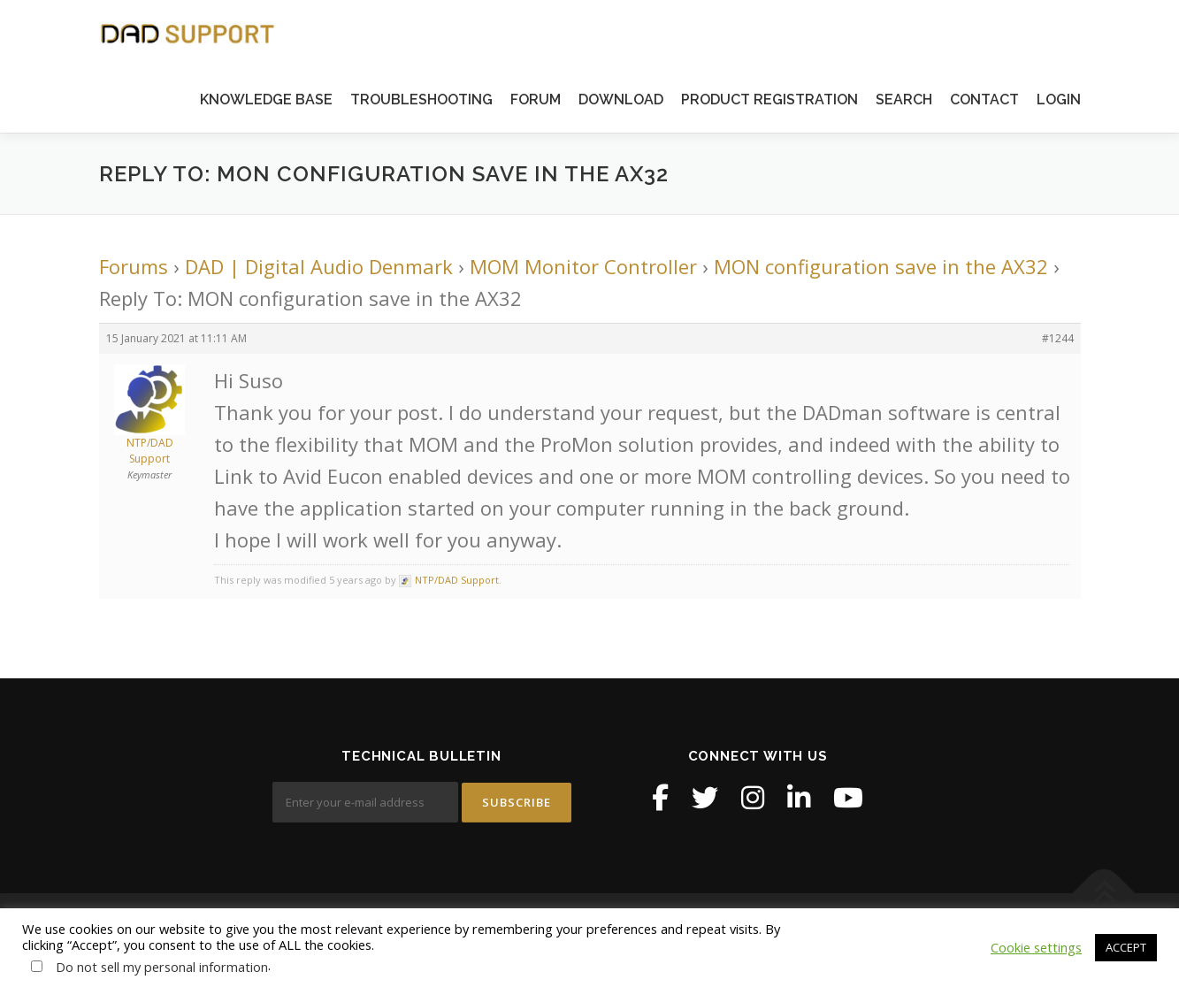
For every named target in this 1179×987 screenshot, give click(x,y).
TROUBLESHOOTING (421, 99)
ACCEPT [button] (1126, 947)
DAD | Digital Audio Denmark (319, 266)
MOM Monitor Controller (583, 266)
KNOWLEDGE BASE (266, 99)
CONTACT (984, 99)
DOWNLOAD (620, 99)
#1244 (1058, 338)
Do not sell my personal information (162, 967)
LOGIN (1059, 99)
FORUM (535, 99)
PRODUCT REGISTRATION (769, 99)
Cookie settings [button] (1036, 947)
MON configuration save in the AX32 (881, 266)
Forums (133, 266)
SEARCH (904, 99)
